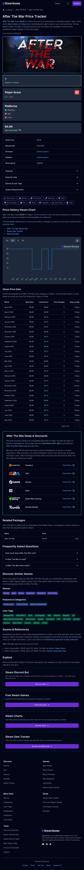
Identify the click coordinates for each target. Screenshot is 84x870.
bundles (35, 217)
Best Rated (47, 766)
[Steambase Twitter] (50, 844)
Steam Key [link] (50, 198)
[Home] (3, 10)
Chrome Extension (11, 830)
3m (7, 240)
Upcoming (47, 783)
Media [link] (32, 203)
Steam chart (15, 222)
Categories (8, 802)
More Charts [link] (57, 203)
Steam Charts (9, 783)
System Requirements (42, 189)
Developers (8, 811)
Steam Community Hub (56, 651)
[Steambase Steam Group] (47, 844)
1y (18, 240)
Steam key (26, 24)
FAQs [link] (69, 203)
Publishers (8, 815)
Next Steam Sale (10, 843)
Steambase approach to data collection (61, 639)
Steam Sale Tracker (15, 231)
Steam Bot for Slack (12, 839)
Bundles (7, 779)
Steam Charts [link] (9, 198)
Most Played (48, 770)
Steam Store (60, 648)
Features (42, 171)
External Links (42, 177)
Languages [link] (44, 203)
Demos (6, 774)
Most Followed (49, 774)
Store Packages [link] (10, 203)
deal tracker (13, 24)
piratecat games (43, 151)
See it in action (42, 684)
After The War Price (36, 10)
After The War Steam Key (17, 229)
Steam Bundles (13, 234)
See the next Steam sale (42, 746)
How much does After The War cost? (42, 553)
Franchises (8, 820)
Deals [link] (61, 198)
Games (10, 10)
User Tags (8, 807)
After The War (21, 10)
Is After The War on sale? (42, 559)
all (23, 240)
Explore (77, 3)
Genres (6, 798)
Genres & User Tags (42, 183)
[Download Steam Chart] (77, 240)
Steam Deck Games (51, 787)
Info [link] (22, 203)
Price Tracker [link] (36, 198)
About (48, 865)
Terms (33, 865)
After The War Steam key (16, 446)
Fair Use (41, 865)
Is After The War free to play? (42, 565)
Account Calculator (11, 848)
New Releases (49, 779)
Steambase (46, 836)
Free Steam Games (51, 807)
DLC (5, 770)
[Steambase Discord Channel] (43, 844)
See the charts (42, 725)
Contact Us (57, 865)
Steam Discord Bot (11, 834)
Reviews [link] (23, 198)
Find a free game (42, 705)
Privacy (25, 865)
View (77, 539)
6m (12, 240)
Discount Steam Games (52, 802)
